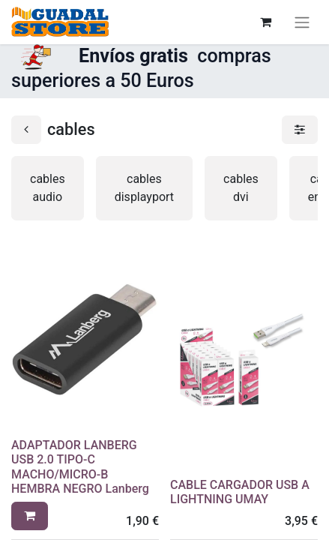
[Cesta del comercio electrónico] (265, 22)
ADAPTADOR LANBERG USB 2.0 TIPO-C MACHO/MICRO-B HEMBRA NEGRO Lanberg (80, 467)
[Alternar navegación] (302, 22)
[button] (29, 516)
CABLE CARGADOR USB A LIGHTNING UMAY (240, 492)
